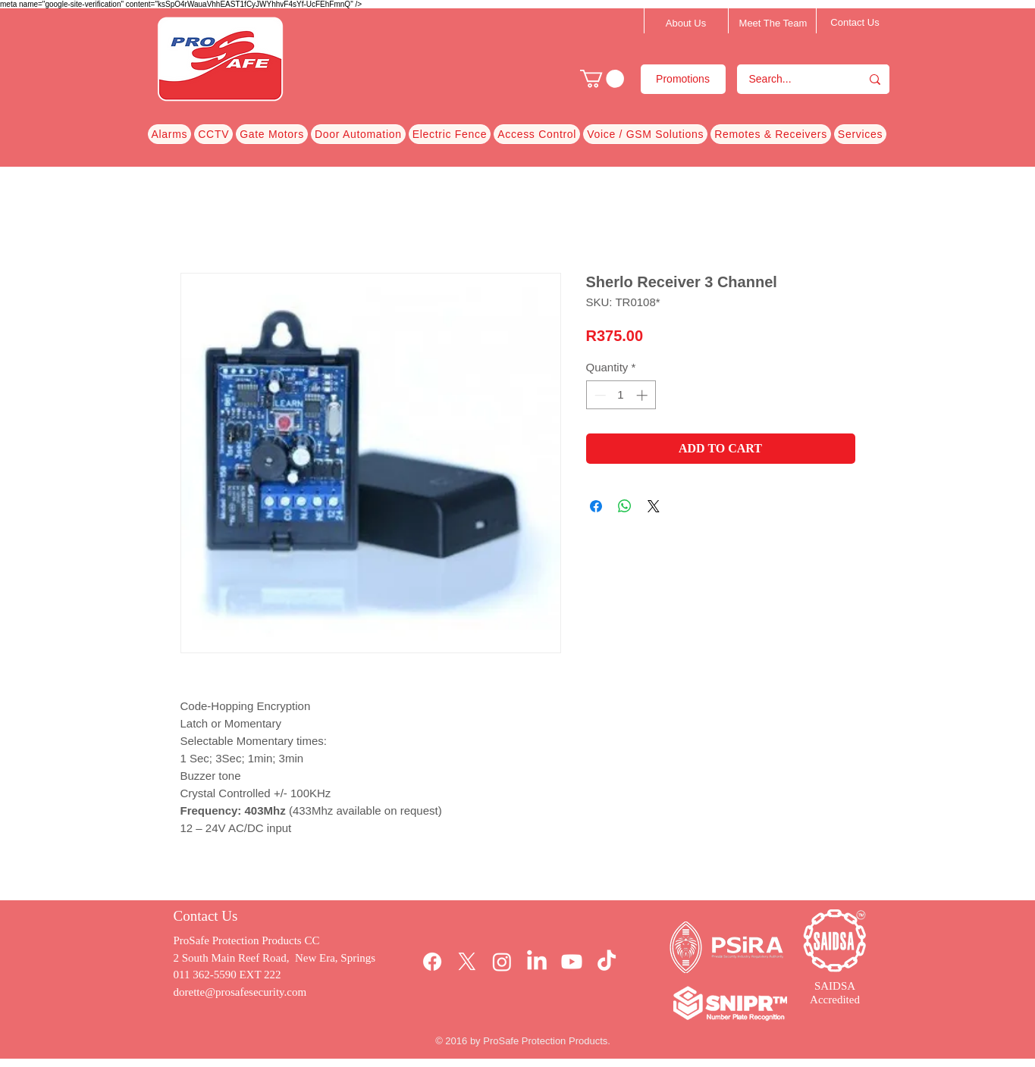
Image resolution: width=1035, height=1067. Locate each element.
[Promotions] (683, 79)
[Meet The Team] (773, 23)
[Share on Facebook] (596, 506)
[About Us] (686, 23)
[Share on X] (654, 506)
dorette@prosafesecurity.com (240, 992)
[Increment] (643, 395)
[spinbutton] (620, 395)
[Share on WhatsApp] (625, 506)
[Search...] (789, 79)
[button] (602, 79)
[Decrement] (598, 395)
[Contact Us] (855, 22)
